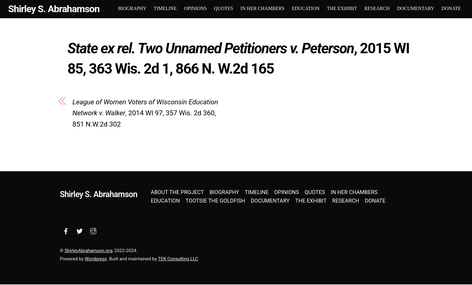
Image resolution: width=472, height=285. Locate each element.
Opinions (195, 8)
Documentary (415, 8)
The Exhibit (342, 8)
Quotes (223, 8)
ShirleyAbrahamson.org (88, 251)
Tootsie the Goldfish (215, 201)
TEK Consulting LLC (178, 259)
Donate (450, 8)
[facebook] (66, 231)
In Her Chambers (262, 8)
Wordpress (96, 259)
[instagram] (93, 231)
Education (306, 8)
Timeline (164, 8)
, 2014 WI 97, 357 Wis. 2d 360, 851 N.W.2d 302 (145, 114)
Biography (132, 8)
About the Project (177, 192)
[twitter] (80, 231)
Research (376, 8)
